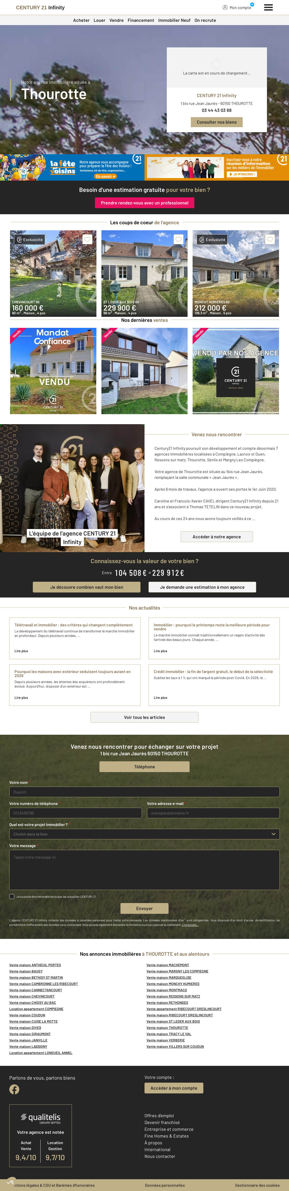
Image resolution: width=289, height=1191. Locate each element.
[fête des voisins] (72, 167)
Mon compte (237, 7)
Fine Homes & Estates (166, 1136)
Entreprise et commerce (169, 1129)
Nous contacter (159, 1156)
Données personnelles (165, 1185)
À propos (153, 1142)
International (157, 1149)
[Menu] (268, 7)
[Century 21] (40, 8)
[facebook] (14, 1089)
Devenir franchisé (162, 1122)
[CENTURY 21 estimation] (216, 167)
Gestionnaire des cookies (257, 1185)
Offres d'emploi (159, 1115)
